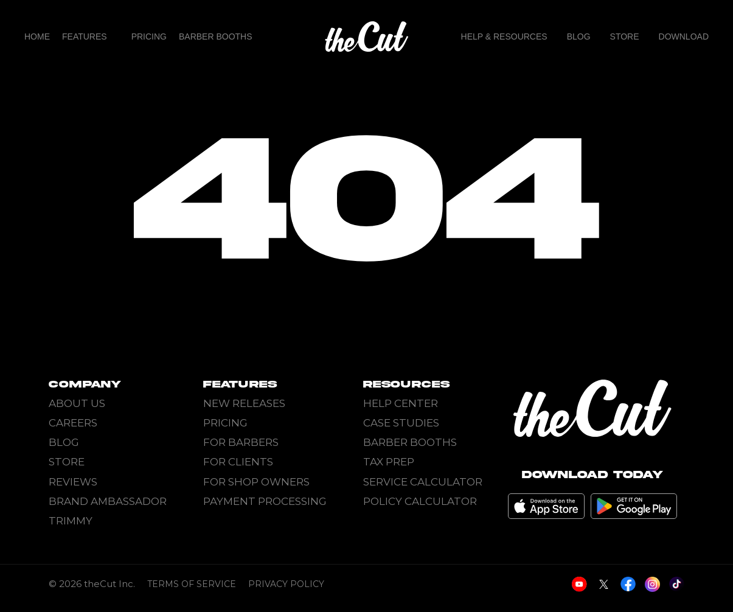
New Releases (244, 403)
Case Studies (401, 423)
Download (684, 36)
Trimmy (70, 521)
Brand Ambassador (108, 501)
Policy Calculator (420, 501)
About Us (77, 403)
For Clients (238, 462)
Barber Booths (215, 36)
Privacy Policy (286, 592)
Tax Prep (388, 462)
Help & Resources (504, 36)
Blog (579, 36)
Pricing (149, 36)
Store (624, 36)
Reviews (73, 482)
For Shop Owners (256, 482)
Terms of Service (191, 592)
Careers (73, 423)
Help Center (400, 403)
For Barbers (241, 442)
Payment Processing (265, 501)
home (37, 36)
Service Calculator (422, 482)
